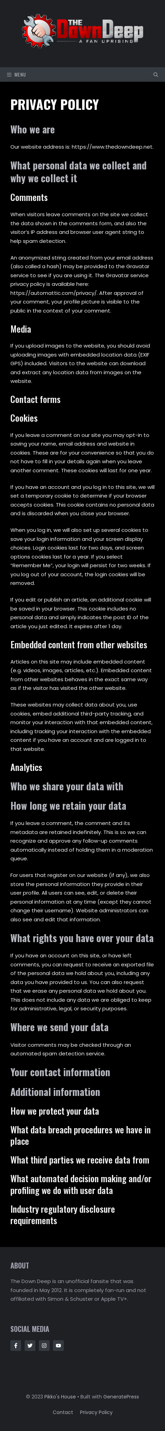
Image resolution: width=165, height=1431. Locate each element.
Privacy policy (96, 1412)
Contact (63, 1412)
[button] (156, 74)
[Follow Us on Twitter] (30, 1345)
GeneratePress (121, 1396)
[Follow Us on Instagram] (44, 1345)
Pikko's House (60, 1396)
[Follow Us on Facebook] (15, 1345)
